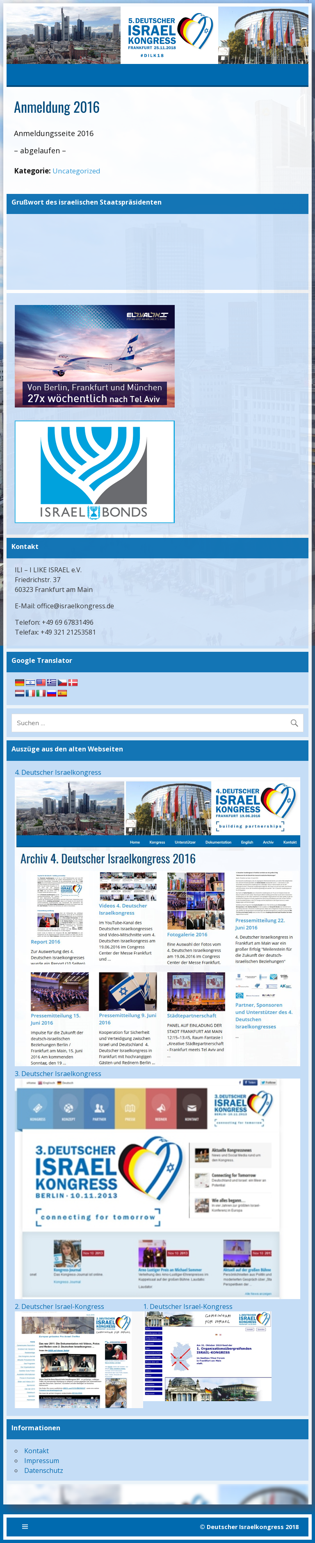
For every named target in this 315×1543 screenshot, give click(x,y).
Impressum (41, 1460)
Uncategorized (76, 170)
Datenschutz (43, 1470)
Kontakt (36, 1450)
